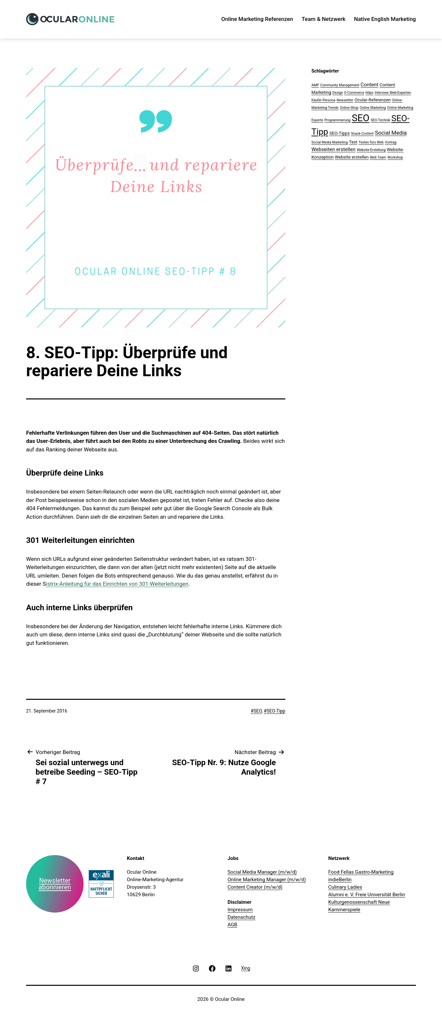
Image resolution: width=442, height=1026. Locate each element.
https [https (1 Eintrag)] (369, 93)
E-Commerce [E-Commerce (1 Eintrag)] (354, 93)
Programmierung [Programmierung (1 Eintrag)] (337, 120)
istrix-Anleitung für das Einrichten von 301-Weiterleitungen (117, 583)
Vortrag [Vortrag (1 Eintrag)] (390, 142)
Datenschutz (241, 917)
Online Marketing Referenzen (257, 19)
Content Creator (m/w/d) (255, 887)
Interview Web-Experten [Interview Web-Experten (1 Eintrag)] (393, 93)
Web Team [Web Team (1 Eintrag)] (378, 157)
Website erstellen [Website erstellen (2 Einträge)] (352, 157)
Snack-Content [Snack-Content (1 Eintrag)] (362, 133)
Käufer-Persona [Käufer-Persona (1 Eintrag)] (323, 100)
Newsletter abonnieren (55, 884)
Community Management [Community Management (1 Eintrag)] (339, 85)
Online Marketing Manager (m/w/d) (267, 880)
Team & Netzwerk (323, 19)
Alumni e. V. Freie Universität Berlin (366, 895)
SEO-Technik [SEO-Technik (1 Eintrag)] (380, 120)
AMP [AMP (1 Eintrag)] (315, 85)
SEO (258, 711)
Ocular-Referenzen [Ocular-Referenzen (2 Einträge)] (373, 99)
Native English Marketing (385, 19)
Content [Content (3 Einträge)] (369, 85)
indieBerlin (340, 880)
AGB (232, 925)
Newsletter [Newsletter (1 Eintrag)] (345, 100)
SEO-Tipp (276, 711)
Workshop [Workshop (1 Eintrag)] (395, 157)
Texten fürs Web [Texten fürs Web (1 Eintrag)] (371, 142)
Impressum (240, 910)
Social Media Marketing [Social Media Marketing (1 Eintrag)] (329, 142)
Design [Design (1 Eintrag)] (337, 93)
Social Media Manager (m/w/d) (262, 872)
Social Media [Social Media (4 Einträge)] (391, 132)
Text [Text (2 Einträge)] (353, 141)
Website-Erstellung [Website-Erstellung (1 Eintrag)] (371, 150)
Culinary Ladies (345, 887)
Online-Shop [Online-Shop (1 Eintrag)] (349, 108)
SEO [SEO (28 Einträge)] (360, 118)
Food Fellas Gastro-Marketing (361, 872)
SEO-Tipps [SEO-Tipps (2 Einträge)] (339, 133)
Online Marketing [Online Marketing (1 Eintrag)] (373, 108)
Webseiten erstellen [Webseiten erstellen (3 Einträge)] (333, 149)
